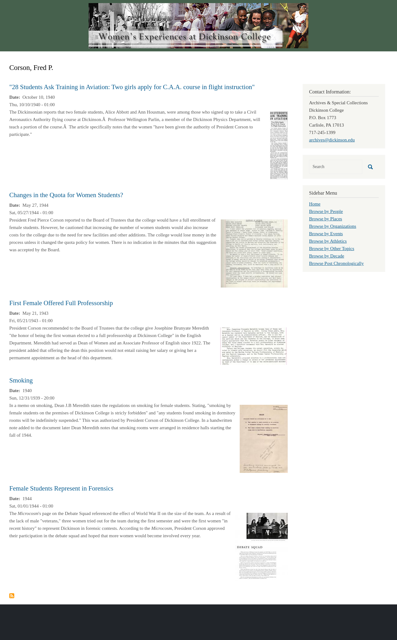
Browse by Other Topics (331, 248)
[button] (279, 144)
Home (315, 203)
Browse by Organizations (332, 226)
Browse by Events (326, 233)
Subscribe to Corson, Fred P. (11, 595)
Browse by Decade (326, 255)
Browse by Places (325, 218)
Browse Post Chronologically (336, 263)
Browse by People (326, 211)
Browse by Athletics (328, 241)
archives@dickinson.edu (332, 139)
